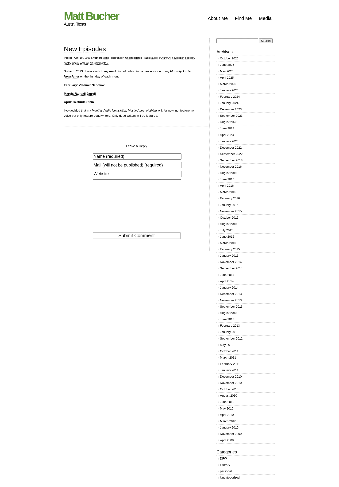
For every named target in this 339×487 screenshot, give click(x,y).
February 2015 (230, 249)
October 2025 (229, 58)
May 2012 (226, 345)
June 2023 (227, 128)
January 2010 (229, 427)
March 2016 (228, 192)
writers (84, 63)
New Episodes (85, 49)
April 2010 (227, 415)
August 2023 (228, 122)
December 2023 (231, 109)
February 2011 (230, 364)
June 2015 (227, 236)
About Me (218, 18)
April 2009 (227, 440)
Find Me (243, 18)
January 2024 (229, 103)
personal (226, 471)
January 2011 (229, 370)
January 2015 (229, 255)
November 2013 (231, 300)
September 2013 (231, 306)
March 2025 (228, 84)
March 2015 (228, 243)
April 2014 (227, 281)
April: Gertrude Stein (79, 102)
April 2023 (227, 135)
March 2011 (228, 357)
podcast (189, 57)
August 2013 (228, 313)
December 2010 (231, 376)
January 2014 (229, 287)
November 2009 (231, 434)
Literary (225, 465)
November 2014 (231, 262)
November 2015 (231, 211)
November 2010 (231, 383)
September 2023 (231, 115)
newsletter (178, 57)
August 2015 (228, 224)
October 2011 (229, 351)
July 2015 (226, 230)
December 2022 (231, 147)
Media (265, 18)
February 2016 (230, 198)
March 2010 (228, 421)
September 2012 (231, 338)
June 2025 (227, 64)
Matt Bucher (91, 16)
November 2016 (231, 166)
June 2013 (227, 319)
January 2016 (229, 205)
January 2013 (229, 332)
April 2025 (227, 77)
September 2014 (231, 268)
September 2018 (231, 160)
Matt (105, 57)
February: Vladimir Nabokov (84, 85)
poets (75, 63)
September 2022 (231, 154)
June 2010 (227, 402)
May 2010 (226, 408)
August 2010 (228, 395)
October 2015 (229, 217)
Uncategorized (133, 57)
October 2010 (229, 389)
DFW (223, 458)
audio (154, 57)
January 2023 (229, 141)
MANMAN (165, 57)
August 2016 (228, 173)
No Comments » (99, 63)
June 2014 (227, 275)
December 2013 (231, 294)
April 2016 (227, 185)
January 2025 (229, 90)
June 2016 (227, 179)
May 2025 (226, 71)
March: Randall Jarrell (80, 93)
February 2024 (230, 96)
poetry (67, 63)
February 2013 (230, 325)
